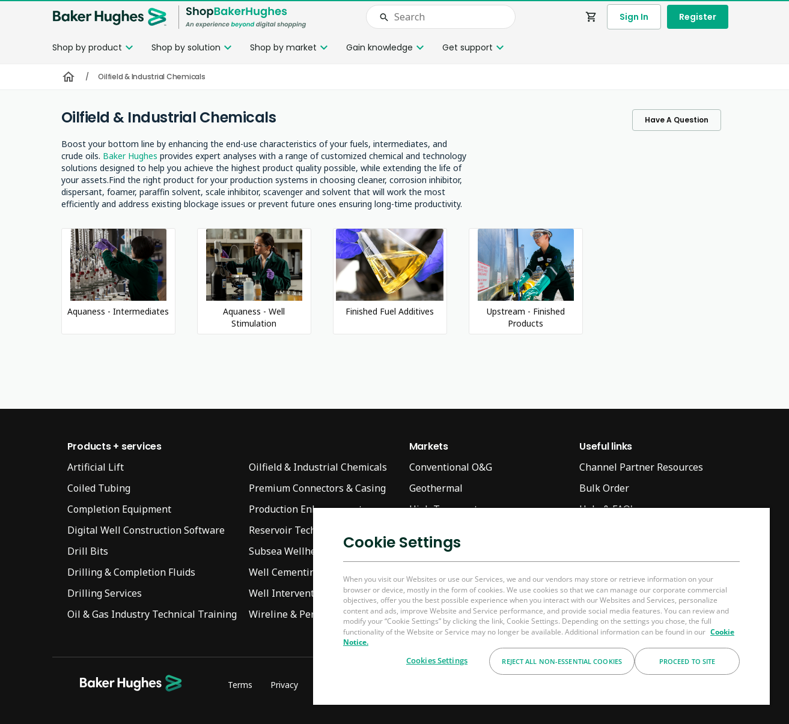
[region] (541, 606)
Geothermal (436, 488)
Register (697, 17)
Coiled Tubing (98, 488)
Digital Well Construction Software (146, 530)
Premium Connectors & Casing (317, 488)
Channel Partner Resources (641, 467)
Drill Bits (87, 551)
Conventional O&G (450, 467)
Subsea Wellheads (290, 551)
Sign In (634, 17)
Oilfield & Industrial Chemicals (318, 467)
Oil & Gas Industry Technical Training (152, 614)
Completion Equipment (119, 509)
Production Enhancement (305, 509)
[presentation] (394, 362)
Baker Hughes (130, 155)
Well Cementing (285, 572)
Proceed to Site (687, 661)
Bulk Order (604, 488)
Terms (240, 684)
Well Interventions (291, 593)
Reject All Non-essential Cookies (562, 661)
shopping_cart (591, 17)
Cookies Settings (437, 660)
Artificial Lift (95, 467)
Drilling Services (104, 593)
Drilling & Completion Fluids (131, 572)
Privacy (284, 684)
